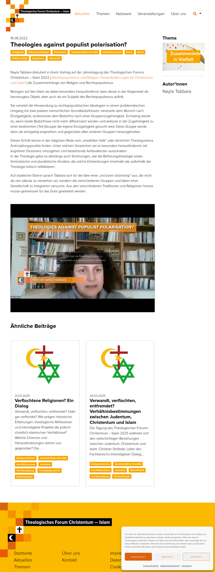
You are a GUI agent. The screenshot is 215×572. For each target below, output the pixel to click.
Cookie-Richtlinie (151, 565)
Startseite (23, 553)
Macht (140, 52)
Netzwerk (123, 13)
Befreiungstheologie (38, 52)
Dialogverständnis (25, 458)
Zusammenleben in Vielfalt (187, 56)
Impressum (187, 565)
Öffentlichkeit (137, 470)
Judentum (45, 464)
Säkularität (54, 58)
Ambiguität (17, 52)
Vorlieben (196, 557)
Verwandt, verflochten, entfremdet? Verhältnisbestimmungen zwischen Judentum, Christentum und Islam (115, 411)
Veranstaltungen (151, 13)
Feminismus (60, 52)
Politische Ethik (19, 58)
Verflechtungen (24, 476)
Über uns (178, 13)
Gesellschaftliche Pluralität (84, 52)
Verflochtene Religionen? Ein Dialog (44, 403)
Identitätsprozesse (112, 52)
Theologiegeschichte (49, 470)
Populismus (38, 58)
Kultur (129, 52)
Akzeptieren (138, 557)
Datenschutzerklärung (170, 565)
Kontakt (69, 560)
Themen (103, 13)
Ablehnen (167, 557)
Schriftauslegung (25, 470)
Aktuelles (82, 13)
